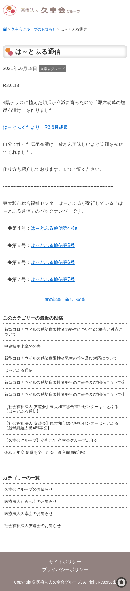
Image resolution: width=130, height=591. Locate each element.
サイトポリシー (65, 561)
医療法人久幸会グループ (43, 10)
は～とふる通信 (18, 370)
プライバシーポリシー (65, 569)
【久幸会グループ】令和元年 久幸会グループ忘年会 (51, 440)
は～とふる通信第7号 (53, 279)
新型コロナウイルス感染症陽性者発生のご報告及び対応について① (64, 394)
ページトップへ (121, 582)
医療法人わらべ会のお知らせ (30, 501)
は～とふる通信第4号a (54, 228)
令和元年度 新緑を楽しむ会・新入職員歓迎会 (45, 452)
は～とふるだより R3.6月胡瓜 (35, 127)
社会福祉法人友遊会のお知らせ (32, 525)
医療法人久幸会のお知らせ (28, 513)
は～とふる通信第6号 (53, 262)
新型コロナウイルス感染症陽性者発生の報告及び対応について (60, 358)
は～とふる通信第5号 (53, 245)
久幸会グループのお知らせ (28, 489)
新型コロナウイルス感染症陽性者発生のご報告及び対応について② (64, 382)
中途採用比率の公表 (22, 346)
